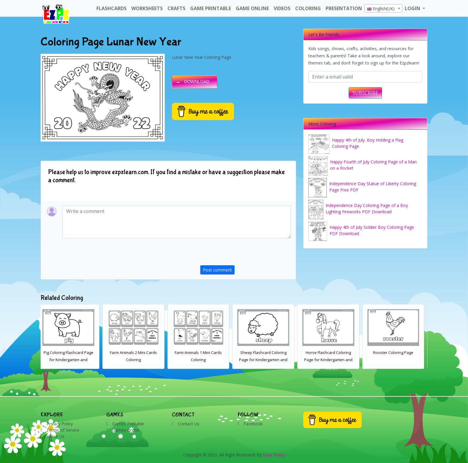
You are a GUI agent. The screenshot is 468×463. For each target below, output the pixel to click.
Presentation (344, 8)
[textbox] (383, 8)
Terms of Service (63, 430)
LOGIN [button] (413, 8)
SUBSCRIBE (365, 93)
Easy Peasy (274, 455)
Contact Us (188, 424)
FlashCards (111, 8)
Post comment (217, 270)
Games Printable (128, 424)
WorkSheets (147, 8)
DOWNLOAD (197, 81)
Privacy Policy (60, 424)
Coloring (308, 8)
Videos (282, 8)
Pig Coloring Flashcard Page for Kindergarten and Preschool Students (137, 360)
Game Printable (210, 8)
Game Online (252, 8)
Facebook (253, 424)
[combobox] (383, 8)
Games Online (125, 430)
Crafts (176, 8)
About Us (55, 436)
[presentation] (245, 253)
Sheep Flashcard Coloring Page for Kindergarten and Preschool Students (331, 360)
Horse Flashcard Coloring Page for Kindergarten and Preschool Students (396, 360)
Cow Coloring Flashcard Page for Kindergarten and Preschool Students (71, 360)
